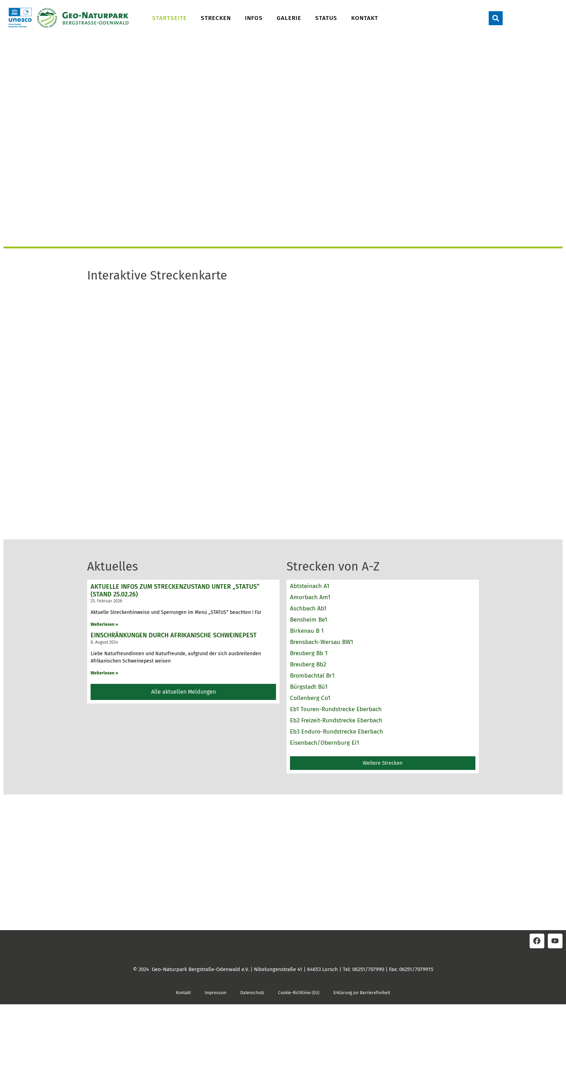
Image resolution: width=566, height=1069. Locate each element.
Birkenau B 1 (307, 631)
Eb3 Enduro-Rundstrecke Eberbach (336, 731)
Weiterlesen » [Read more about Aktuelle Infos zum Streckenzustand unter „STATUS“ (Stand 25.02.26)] (104, 624)
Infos (254, 18)
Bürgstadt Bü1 (308, 687)
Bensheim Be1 (308, 619)
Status (326, 18)
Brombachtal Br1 (312, 675)
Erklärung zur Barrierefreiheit (361, 992)
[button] (496, 18)
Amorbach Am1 (310, 597)
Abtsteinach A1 (309, 586)
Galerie (289, 18)
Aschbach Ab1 (308, 608)
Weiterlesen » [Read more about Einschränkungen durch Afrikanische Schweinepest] (104, 673)
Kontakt (364, 18)
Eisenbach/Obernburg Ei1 (324, 742)
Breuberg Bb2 (308, 664)
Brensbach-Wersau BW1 (321, 642)
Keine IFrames (283, 402)
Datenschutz (252, 992)
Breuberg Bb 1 (308, 653)
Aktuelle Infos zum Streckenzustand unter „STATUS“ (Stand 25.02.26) (175, 590)
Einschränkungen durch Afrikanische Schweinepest (174, 635)
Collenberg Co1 (310, 698)
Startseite (169, 18)
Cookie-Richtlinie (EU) (298, 992)
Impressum (215, 992)
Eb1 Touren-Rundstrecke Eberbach (336, 709)
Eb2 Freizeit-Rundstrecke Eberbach (336, 720)
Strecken (216, 18)
